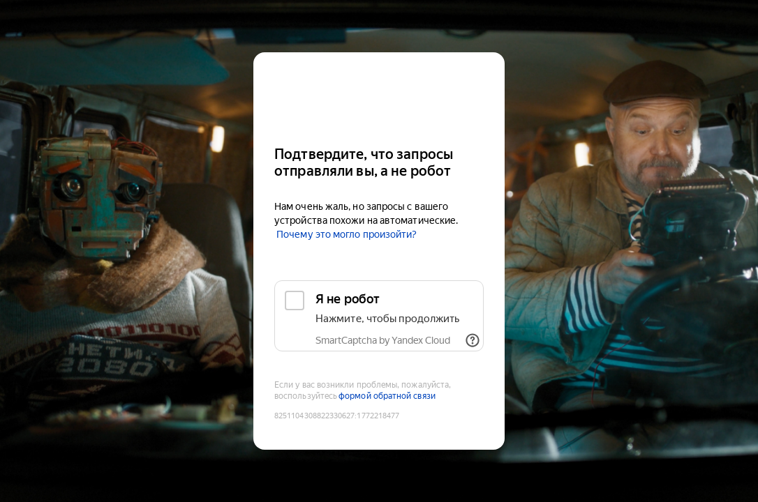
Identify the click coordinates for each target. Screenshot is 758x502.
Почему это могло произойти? (346, 234)
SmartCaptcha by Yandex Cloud (382, 340)
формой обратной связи (387, 396)
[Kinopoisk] (379, 93)
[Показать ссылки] (472, 340)
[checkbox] (379, 315)
